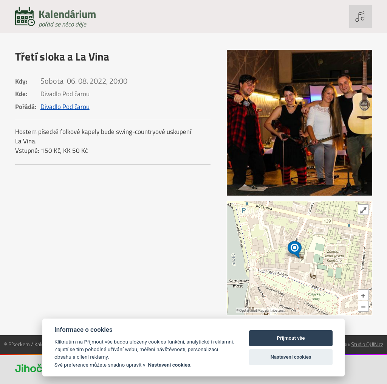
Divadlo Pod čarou (65, 106)
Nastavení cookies (169, 365)
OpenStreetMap (251, 310)
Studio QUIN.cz (367, 344)
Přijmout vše (291, 338)
